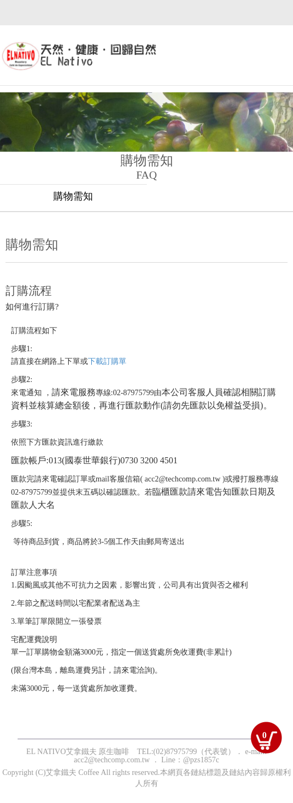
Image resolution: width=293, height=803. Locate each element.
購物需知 (73, 196)
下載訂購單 (107, 361)
